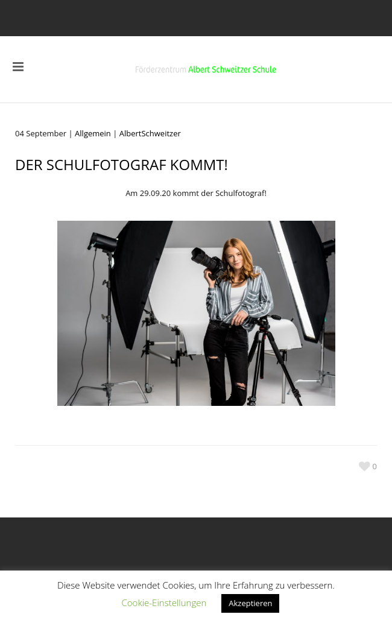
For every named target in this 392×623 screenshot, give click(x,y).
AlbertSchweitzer (150, 133)
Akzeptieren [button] (250, 603)
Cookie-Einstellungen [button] (164, 602)
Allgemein (93, 133)
